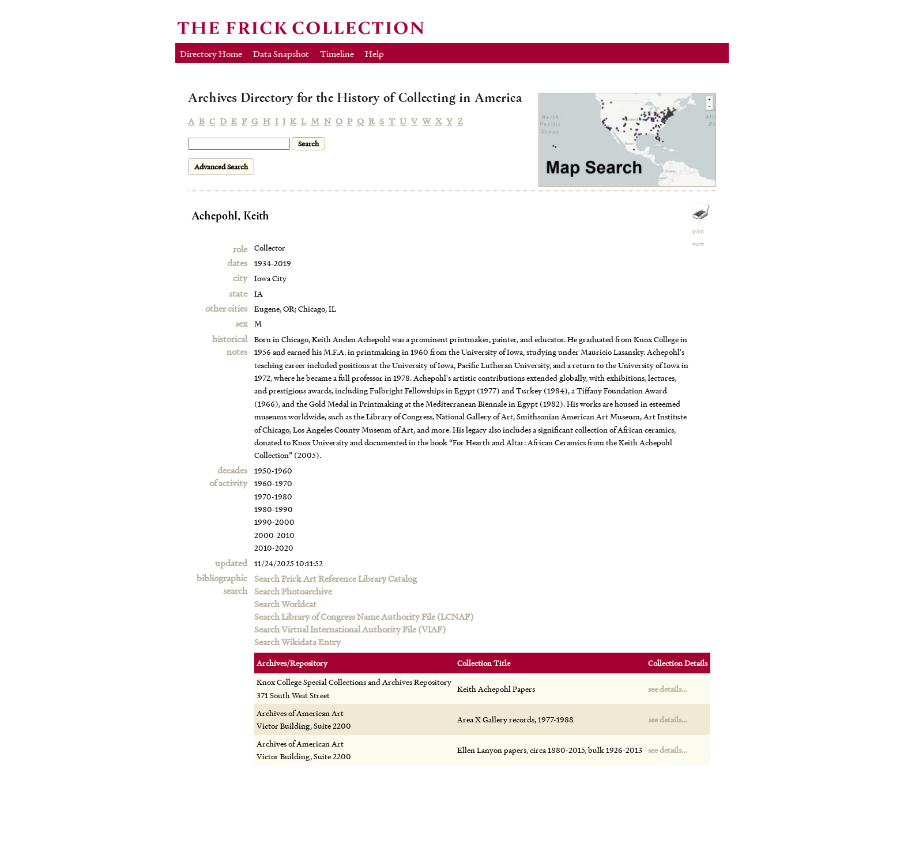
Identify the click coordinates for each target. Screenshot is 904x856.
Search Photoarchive (293, 591)
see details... (667, 688)
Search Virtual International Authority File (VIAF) (350, 629)
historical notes (229, 345)
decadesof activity (228, 476)
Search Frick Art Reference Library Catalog (335, 578)
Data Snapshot (281, 53)
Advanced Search (221, 167)
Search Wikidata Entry (297, 641)
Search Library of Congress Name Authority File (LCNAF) (363, 616)
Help (374, 53)
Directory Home (211, 53)
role (240, 249)
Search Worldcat (285, 603)
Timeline (337, 53)
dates (237, 262)
